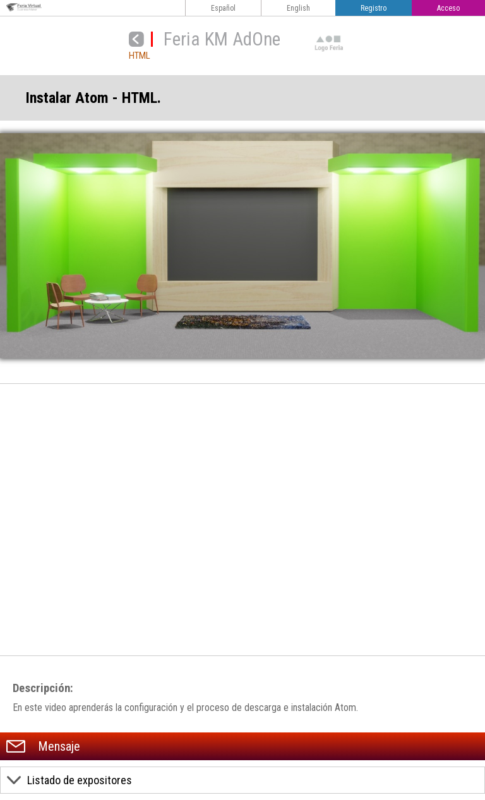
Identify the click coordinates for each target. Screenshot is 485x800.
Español (223, 8)
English (298, 8)
